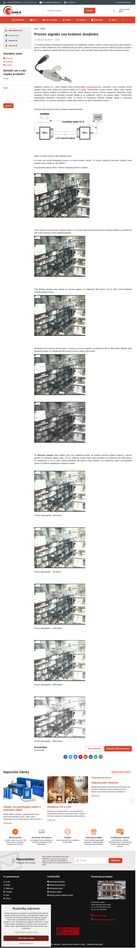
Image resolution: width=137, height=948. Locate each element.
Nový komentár (94, 749)
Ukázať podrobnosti (26, 943)
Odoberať (115, 860)
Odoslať (8, 106)
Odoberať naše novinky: (26, 863)
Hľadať (90, 11)
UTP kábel (81, 90)
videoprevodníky (94, 87)
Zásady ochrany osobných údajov (73, 944)
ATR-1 (67, 458)
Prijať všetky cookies (26, 938)
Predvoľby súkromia (53, 944)
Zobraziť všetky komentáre (118, 749)
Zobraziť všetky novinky (121, 772)
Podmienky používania (95, 944)
